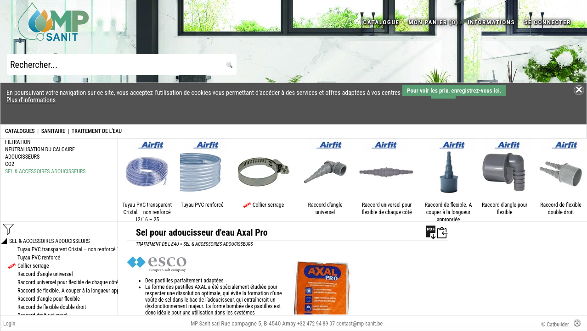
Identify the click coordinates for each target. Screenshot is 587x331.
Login (9, 323)
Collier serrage (268, 205)
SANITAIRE (53, 131)
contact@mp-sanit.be (359, 323)
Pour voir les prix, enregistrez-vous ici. (454, 90)
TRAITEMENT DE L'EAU (97, 131)
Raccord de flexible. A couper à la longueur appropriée (448, 212)
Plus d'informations (31, 100)
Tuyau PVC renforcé (202, 205)
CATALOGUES (20, 131)
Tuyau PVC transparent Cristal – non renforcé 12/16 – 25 (147, 212)
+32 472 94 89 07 (316, 323)
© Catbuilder (555, 324)
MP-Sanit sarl (205, 323)
